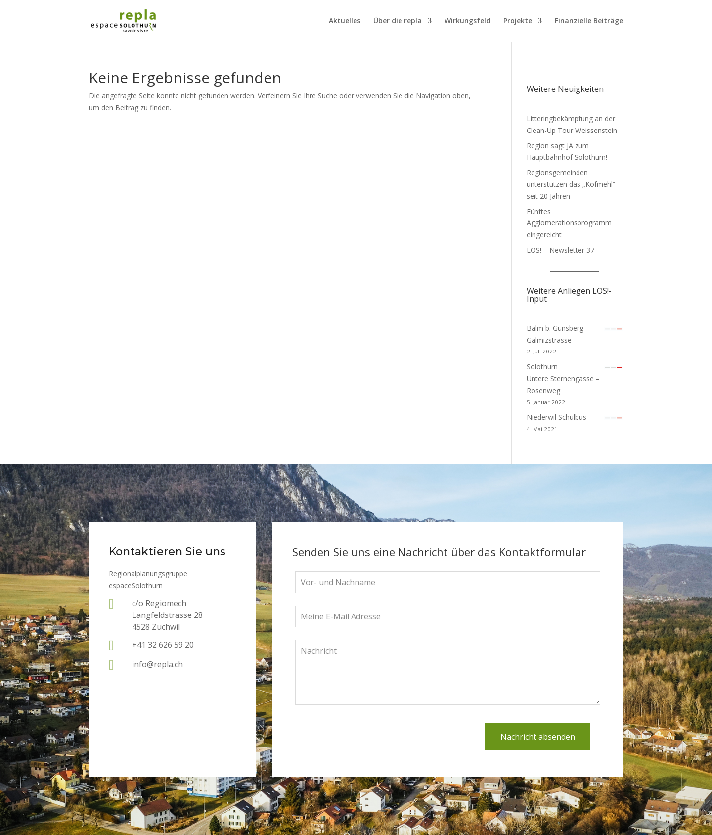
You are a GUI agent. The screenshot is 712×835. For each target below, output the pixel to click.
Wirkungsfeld (467, 21)
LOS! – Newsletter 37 (560, 250)
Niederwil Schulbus (556, 417)
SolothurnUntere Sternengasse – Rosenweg (563, 378)
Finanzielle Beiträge (589, 21)
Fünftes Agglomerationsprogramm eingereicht (569, 223)
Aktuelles (344, 21)
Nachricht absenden (537, 736)
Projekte (517, 21)
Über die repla (397, 21)
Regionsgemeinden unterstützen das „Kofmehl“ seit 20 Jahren (571, 184)
